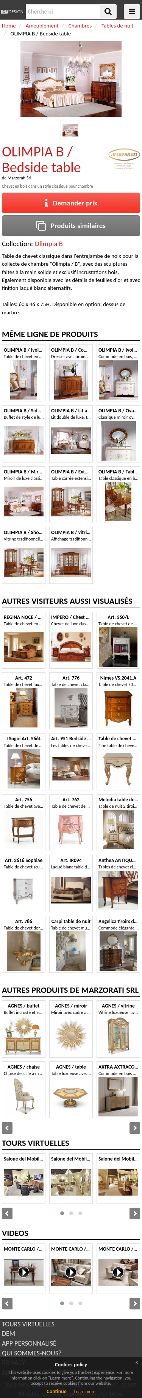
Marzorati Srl (19, 178)
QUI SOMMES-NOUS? (31, 1353)
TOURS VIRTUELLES (28, 1324)
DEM (8, 1333)
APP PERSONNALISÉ (29, 1343)
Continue (57, 1391)
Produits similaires (71, 225)
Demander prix (71, 203)
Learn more (84, 1391)
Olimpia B (48, 243)
